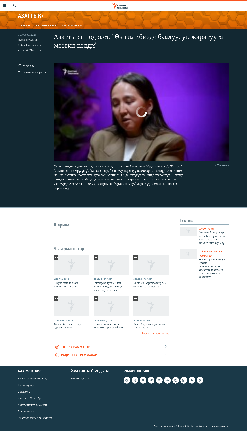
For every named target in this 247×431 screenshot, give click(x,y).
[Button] (27, 66)
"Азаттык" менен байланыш (35, 418)
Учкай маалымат (73, 25)
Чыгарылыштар (46, 25)
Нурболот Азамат (28, 40)
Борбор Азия (206, 229)
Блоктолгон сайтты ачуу (32, 378)
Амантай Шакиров (29, 50)
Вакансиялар (26, 411)
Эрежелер (24, 391)
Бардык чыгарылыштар (155, 333)
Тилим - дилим (80, 378)
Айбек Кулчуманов (29, 45)
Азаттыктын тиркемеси (32, 405)
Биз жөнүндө (26, 385)
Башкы (25, 25)
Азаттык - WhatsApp (30, 398)
